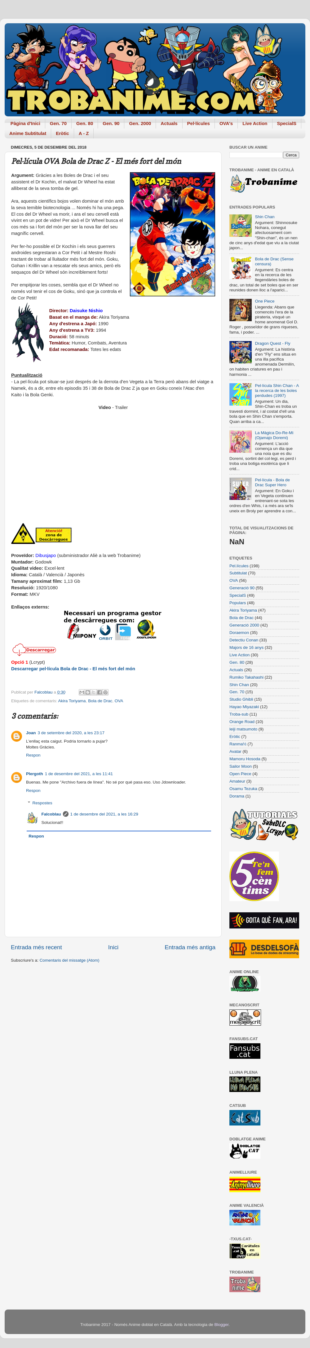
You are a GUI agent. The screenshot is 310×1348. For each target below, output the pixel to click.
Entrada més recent (36, 947)
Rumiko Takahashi (246, 677)
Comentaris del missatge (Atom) (70, 960)
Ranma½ (237, 744)
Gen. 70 (58, 123)
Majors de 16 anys (246, 647)
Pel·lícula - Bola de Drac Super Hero (272, 482)
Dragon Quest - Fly (272, 343)
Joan (31, 732)
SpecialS (287, 123)
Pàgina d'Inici (25, 123)
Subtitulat (238, 573)
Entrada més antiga (190, 947)
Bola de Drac (100, 701)
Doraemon (239, 632)
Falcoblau (51, 814)
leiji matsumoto (243, 729)
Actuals (169, 123)
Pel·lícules (198, 123)
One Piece (264, 301)
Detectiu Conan (243, 640)
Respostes (42, 803)
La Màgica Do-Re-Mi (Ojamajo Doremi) (274, 435)
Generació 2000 (244, 625)
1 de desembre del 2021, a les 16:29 (104, 814)
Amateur (237, 781)
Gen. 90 (111, 123)
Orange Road (242, 721)
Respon (33, 755)
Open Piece (240, 773)
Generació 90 (242, 588)
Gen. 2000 (140, 123)
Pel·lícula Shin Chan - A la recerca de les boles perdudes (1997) (277, 390)
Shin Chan (264, 216)
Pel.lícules (239, 566)
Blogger (221, 1324)
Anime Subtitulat (27, 133)
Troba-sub (238, 714)
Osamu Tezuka (243, 788)
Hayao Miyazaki (244, 706)
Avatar (235, 751)
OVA (119, 701)
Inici (113, 947)
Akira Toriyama (72, 701)
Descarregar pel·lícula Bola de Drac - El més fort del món (73, 668)
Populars (237, 602)
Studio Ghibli (241, 699)
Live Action (254, 123)
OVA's (226, 123)
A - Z (84, 133)
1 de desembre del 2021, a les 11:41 (79, 773)
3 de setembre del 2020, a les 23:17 (71, 732)
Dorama (236, 796)
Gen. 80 (84, 123)
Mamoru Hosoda (244, 759)
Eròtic (62, 133)
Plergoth (34, 773)
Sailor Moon (240, 766)
